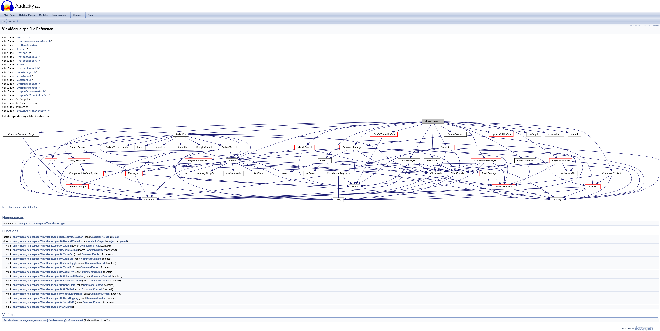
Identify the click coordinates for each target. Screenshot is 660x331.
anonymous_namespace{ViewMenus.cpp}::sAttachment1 (51, 320)
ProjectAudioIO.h (28, 57)
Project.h (23, 53)
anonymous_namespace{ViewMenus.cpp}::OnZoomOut (43, 254)
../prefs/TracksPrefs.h (33, 95)
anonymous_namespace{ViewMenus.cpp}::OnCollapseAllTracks (48, 276)
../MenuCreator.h (28, 45)
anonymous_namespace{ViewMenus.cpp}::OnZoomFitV (43, 271)
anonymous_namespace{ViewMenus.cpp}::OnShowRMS (43, 302)
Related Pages (27, 15)
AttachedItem (10, 320)
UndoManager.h (26, 72)
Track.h (22, 64)
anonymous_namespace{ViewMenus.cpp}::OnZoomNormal (45, 250)
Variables (655, 25)
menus (12, 21)
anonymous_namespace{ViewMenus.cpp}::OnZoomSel (43, 258)
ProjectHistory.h (28, 60)
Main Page (9, 15)
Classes (78, 15)
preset (123, 241)
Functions (646, 25)
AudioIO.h (23, 37)
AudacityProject (100, 236)
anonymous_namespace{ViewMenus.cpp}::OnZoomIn (42, 245)
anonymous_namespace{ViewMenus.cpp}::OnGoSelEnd (43, 289)
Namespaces (60, 15)
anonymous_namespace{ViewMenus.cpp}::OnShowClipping (45, 298)
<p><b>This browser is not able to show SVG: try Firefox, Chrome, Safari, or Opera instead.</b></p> (331, 160)
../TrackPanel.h (28, 68)
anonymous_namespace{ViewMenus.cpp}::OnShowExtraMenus (47, 293)
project (115, 236)
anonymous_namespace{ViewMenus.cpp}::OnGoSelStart (44, 285)
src (3, 21)
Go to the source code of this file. (20, 207)
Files (91, 15)
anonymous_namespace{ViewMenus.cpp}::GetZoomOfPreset (46, 241)
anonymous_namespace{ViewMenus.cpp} (42, 223)
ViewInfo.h (24, 76)
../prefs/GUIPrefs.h (31, 91)
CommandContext (90, 245)
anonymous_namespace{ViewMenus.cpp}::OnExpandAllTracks (47, 280)
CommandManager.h (28, 87)
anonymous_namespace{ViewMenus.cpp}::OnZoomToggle (45, 263)
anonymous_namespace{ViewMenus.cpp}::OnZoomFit (42, 267)
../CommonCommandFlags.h (34, 41)
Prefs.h (22, 49)
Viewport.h (24, 80)
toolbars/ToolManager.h (33, 110)
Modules (43, 15)
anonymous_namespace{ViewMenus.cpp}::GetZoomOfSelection (48, 236)
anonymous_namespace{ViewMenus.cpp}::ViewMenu (42, 306)
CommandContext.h (28, 84)
